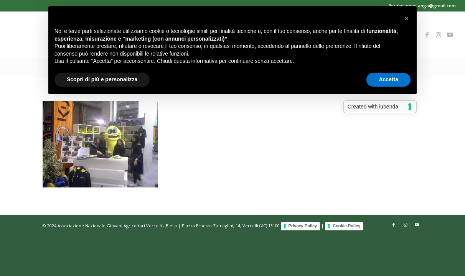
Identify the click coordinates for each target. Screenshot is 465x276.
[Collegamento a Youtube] (450, 34)
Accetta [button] (388, 79)
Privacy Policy (303, 225)
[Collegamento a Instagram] (438, 34)
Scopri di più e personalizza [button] (102, 79)
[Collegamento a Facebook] (427, 34)
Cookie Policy (346, 225)
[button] (407, 18)
